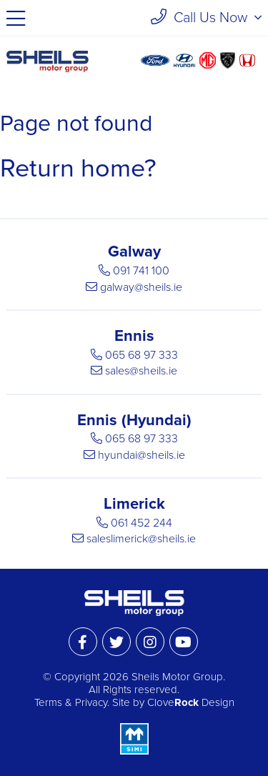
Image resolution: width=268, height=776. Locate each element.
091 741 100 (141, 271)
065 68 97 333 (141, 355)
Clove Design (190, 702)
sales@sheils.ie (141, 371)
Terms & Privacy (70, 702)
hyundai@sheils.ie (141, 455)
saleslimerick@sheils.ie (141, 539)
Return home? (78, 168)
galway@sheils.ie (141, 287)
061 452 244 (141, 523)
